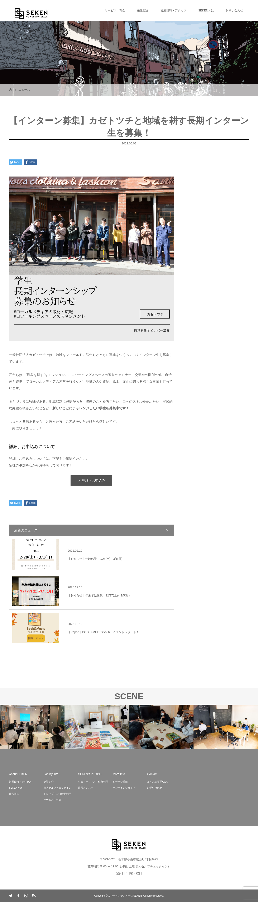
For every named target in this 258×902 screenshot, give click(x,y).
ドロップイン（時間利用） (59, 793)
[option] (32, 727)
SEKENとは (206, 10)
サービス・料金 (115, 10)
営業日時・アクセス (173, 10)
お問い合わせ (234, 10)
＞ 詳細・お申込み (91, 480)
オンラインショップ (124, 787)
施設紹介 (143, 10)
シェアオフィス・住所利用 (93, 781)
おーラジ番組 (120, 781)
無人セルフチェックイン (57, 787)
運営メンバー (85, 787)
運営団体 (14, 793)
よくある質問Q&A (157, 781)
